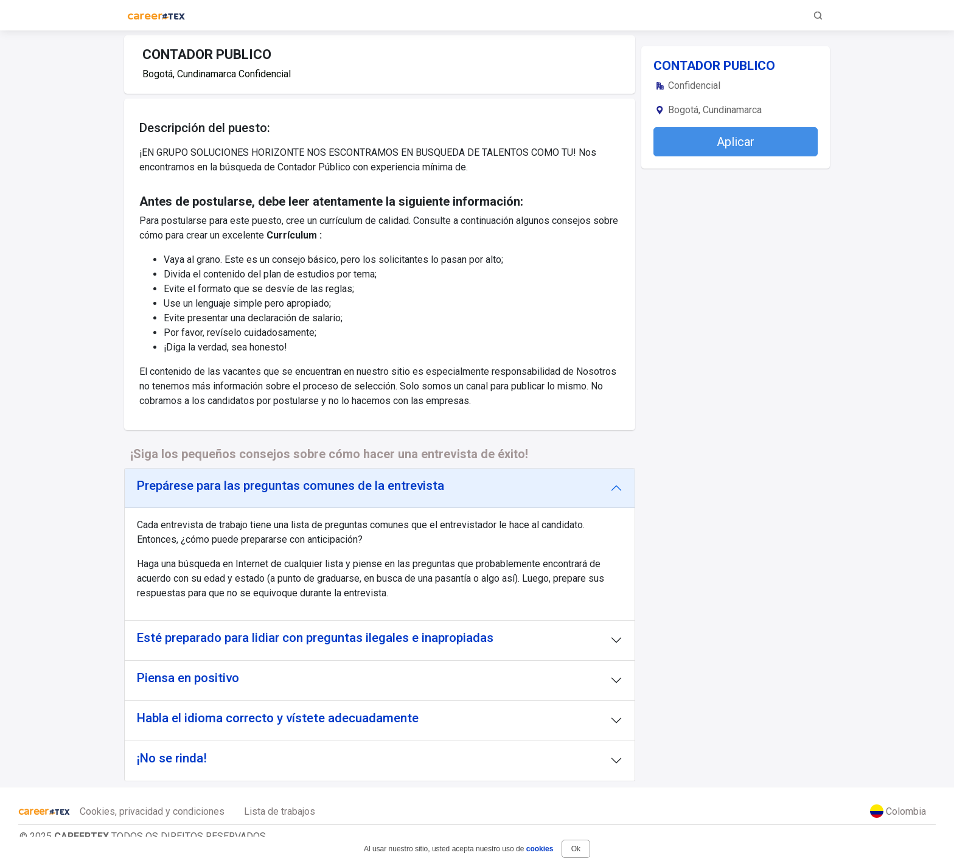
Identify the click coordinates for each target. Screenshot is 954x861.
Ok (575, 849)
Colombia (898, 811)
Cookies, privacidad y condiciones (152, 811)
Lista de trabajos (279, 811)
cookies (540, 849)
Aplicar (735, 141)
